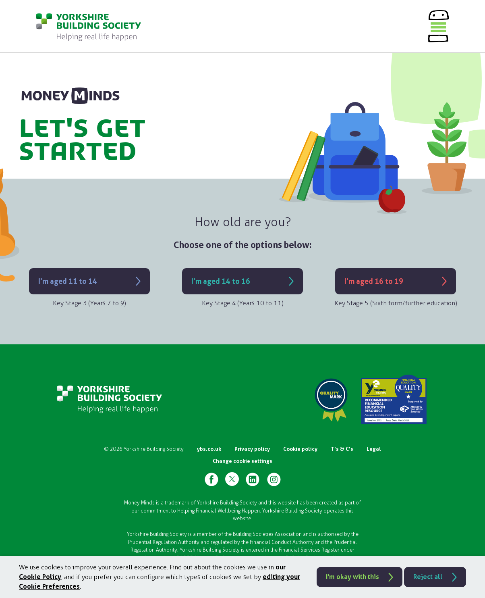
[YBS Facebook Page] (211, 479)
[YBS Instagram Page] (274, 479)
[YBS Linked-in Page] (252, 479)
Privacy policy (252, 449)
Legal (374, 449)
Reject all (428, 577)
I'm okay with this (352, 577)
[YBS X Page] (232, 479)
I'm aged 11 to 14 (67, 281)
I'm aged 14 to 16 (220, 281)
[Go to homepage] (88, 26)
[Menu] (438, 26)
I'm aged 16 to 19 (373, 281)
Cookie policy (300, 449)
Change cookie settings (242, 461)
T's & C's (342, 449)
